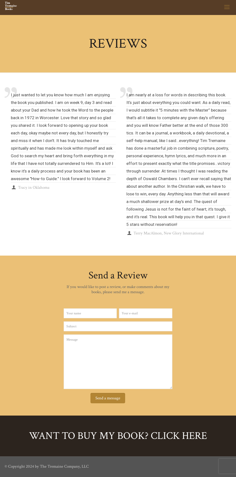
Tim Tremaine (212, 140)
